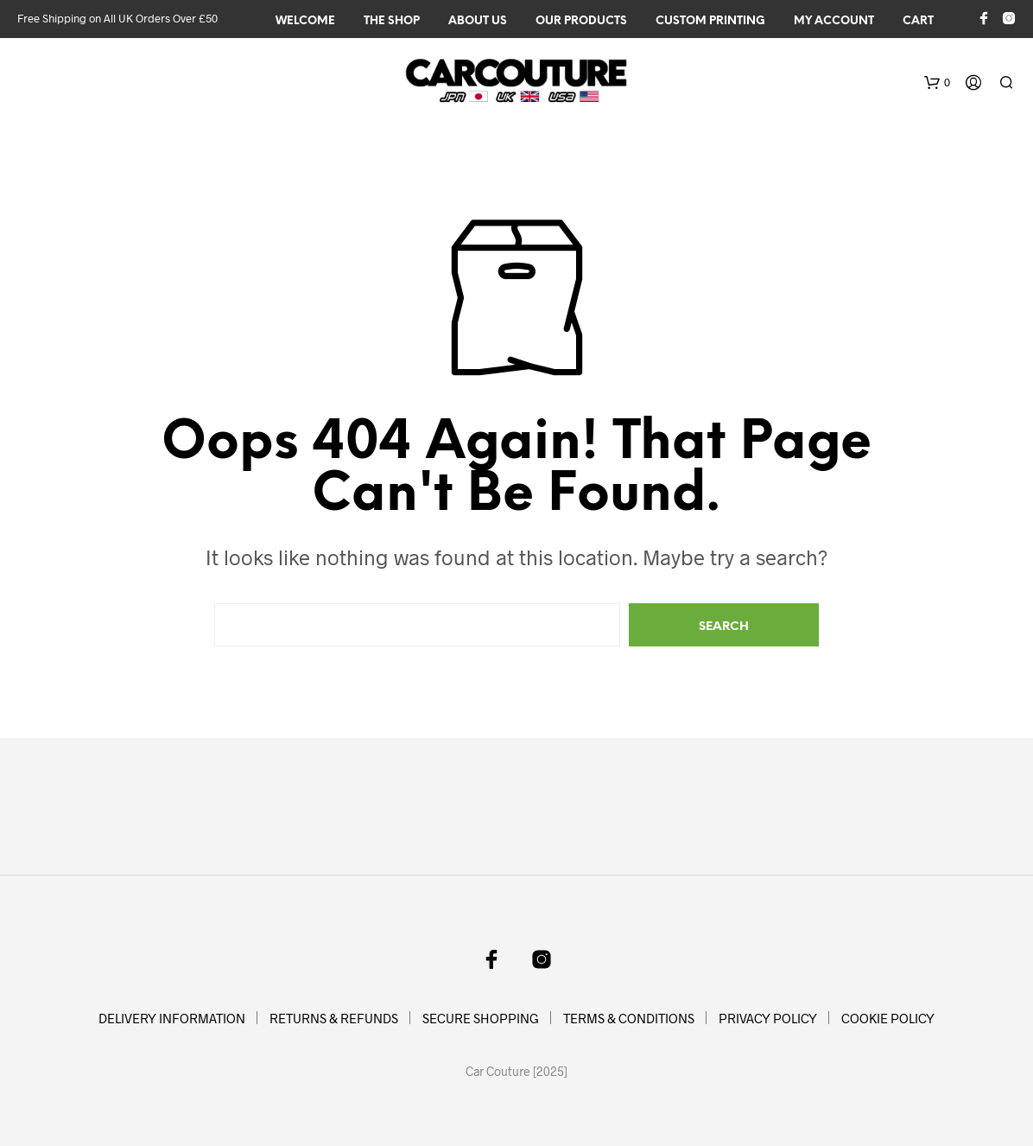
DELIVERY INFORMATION (171, 1018)
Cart (918, 21)
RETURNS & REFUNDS (333, 1018)
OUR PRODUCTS (581, 21)
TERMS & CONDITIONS (628, 1018)
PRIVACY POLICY (768, 1018)
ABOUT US (477, 21)
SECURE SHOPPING (480, 1018)
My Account (834, 21)
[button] (937, 83)
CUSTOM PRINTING (710, 21)
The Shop (392, 21)
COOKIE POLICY (888, 1018)
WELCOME (305, 21)
